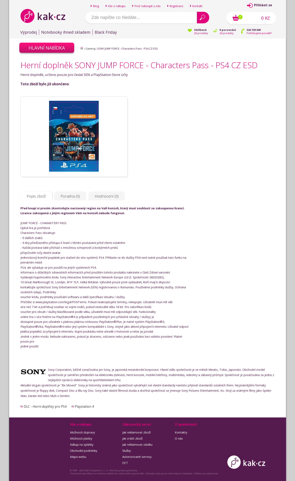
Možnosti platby (81, 438)
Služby (126, 451)
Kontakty (181, 432)
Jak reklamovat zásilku (137, 444)
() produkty (201, 33)
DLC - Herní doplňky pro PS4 (45, 406)
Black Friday (106, 32)
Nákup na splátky (81, 444)
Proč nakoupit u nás (147, 6)
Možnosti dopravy (82, 432)
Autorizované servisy (137, 457)
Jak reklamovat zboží (136, 432)
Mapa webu (78, 457)
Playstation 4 (84, 406)
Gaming (90, 48)
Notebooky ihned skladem (65, 32)
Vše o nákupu (117, 6)
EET (125, 463)
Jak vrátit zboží (132, 438)
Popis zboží (36, 196)
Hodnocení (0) (107, 196)
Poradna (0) (70, 196)
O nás (179, 438)
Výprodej (28, 32)
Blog (96, 6)
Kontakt (197, 6)
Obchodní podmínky (83, 451)
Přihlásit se (263, 5)
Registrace (176, 6)
